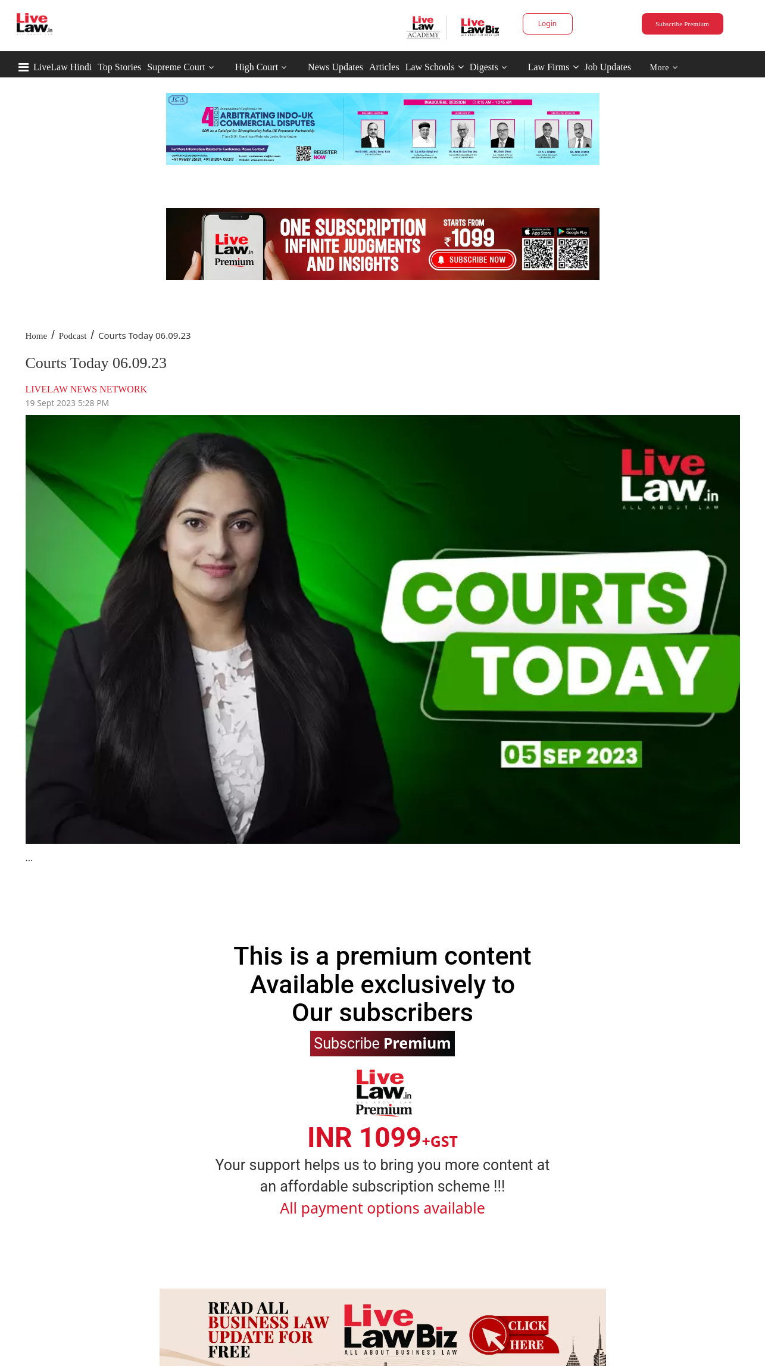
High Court (256, 67)
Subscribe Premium (682, 23)
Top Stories (119, 67)
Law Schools (434, 67)
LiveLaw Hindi (62, 67)
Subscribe (382, 1043)
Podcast (73, 336)
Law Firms (553, 67)
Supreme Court (176, 67)
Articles (384, 67)
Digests (484, 67)
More (664, 67)
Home (37, 336)
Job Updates (608, 67)
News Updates (335, 67)
